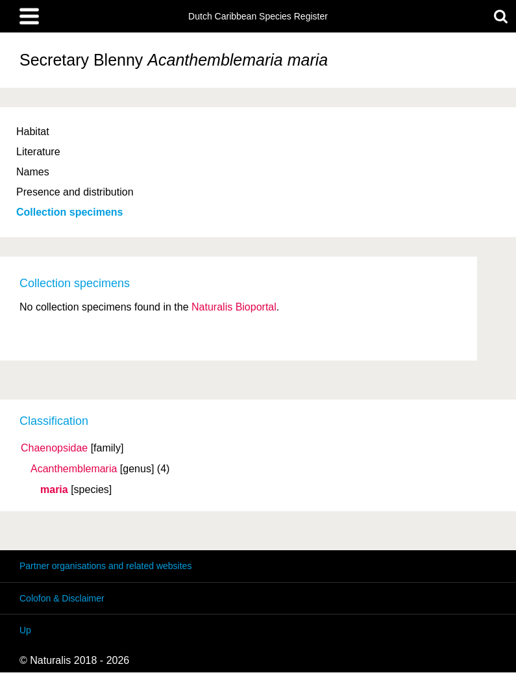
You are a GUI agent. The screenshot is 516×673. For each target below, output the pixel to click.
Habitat (32, 131)
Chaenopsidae (54, 448)
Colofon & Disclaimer (61, 598)
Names (32, 171)
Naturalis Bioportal (233, 306)
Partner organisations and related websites (105, 566)
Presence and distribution (75, 191)
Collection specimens (69, 212)
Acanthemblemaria (74, 469)
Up (25, 630)
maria (54, 490)
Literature (38, 151)
